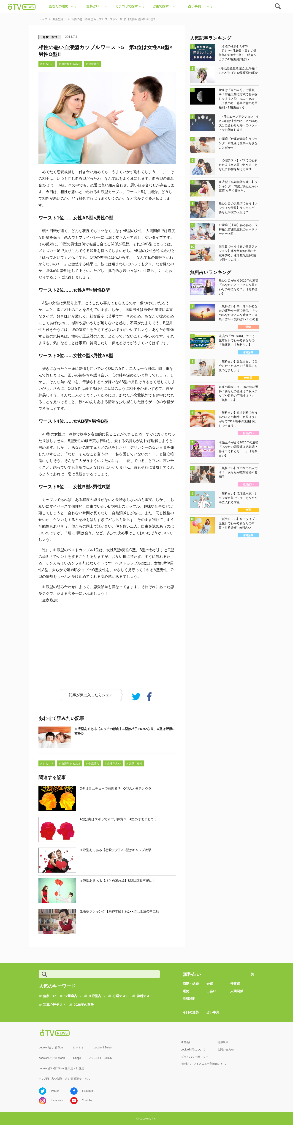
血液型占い (97, 996)
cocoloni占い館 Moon (52, 1058)
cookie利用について (193, 1049)
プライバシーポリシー (194, 1057)
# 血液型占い (113, 763)
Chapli (77, 1058)
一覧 (251, 974)
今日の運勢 (191, 1012)
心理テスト (121, 996)
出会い (211, 991)
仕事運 (235, 984)
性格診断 (189, 998)
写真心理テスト (54, 1004)
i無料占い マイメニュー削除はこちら (203, 1063)
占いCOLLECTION (100, 1058)
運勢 (186, 991)
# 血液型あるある (70, 64)
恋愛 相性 (50, 37)
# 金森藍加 (92, 64)
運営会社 (186, 1042)
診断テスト (145, 996)
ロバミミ (78, 1047)
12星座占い (72, 996)
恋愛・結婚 (191, 984)
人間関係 (236, 991)
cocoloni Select (103, 1047)
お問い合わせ (225, 1049)
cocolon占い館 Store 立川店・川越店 (61, 1068)
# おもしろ (47, 64)
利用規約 (222, 1042)
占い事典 (212, 1012)
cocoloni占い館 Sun (51, 1047)
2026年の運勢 (84, 1004)
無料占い (49, 996)
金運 (209, 984)
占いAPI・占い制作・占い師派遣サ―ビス (64, 1078)
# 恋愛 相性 (134, 763)
